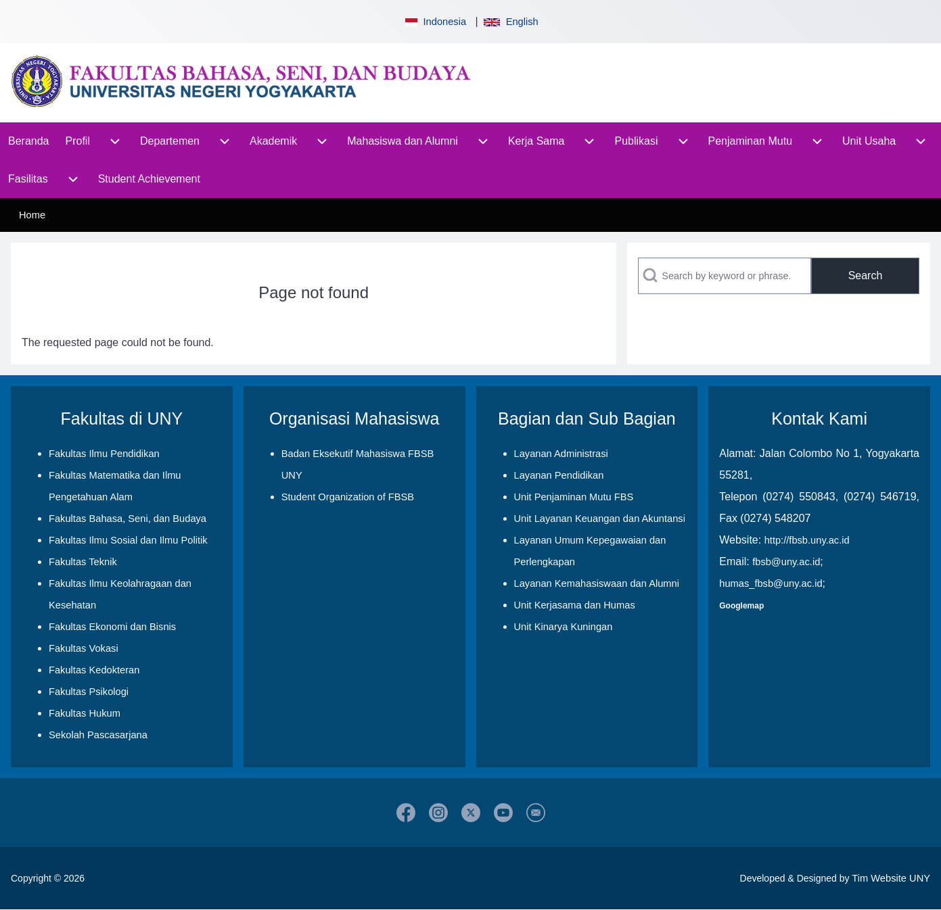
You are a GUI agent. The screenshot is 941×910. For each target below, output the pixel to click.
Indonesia (434, 21)
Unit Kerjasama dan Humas (574, 605)
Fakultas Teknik (83, 561)
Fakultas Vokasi (83, 648)
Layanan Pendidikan (559, 475)
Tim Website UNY (891, 878)
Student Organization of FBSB (347, 497)
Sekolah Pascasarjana (98, 734)
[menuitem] (29, 141)
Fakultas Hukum (84, 713)
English (511, 21)
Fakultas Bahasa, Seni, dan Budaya (127, 518)
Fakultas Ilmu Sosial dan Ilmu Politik (128, 540)
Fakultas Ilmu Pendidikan (104, 453)
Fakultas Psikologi (89, 691)
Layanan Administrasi (561, 453)
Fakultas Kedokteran (94, 670)
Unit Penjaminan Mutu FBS (574, 497)
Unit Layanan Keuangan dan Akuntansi (599, 518)
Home (32, 215)
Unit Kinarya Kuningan (563, 626)
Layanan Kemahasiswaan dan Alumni (596, 583)
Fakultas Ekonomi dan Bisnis (112, 626)
